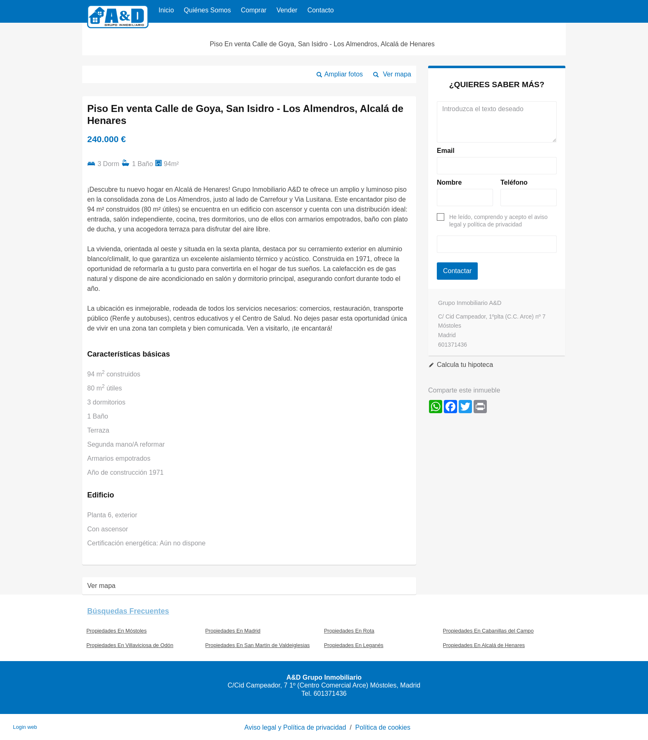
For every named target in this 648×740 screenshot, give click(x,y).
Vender (287, 10)
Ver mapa (397, 74)
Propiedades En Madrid (233, 631)
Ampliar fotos (343, 74)
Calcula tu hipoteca (465, 364)
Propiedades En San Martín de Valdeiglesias (257, 645)
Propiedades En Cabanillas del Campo (488, 631)
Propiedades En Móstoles (116, 631)
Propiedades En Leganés (354, 645)
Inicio (166, 10)
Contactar (457, 270)
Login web (25, 727)
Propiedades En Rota (349, 631)
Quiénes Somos (207, 10)
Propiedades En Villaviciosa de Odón (129, 645)
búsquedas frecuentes (128, 611)
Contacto (320, 10)
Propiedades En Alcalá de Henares (484, 645)
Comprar (254, 10)
